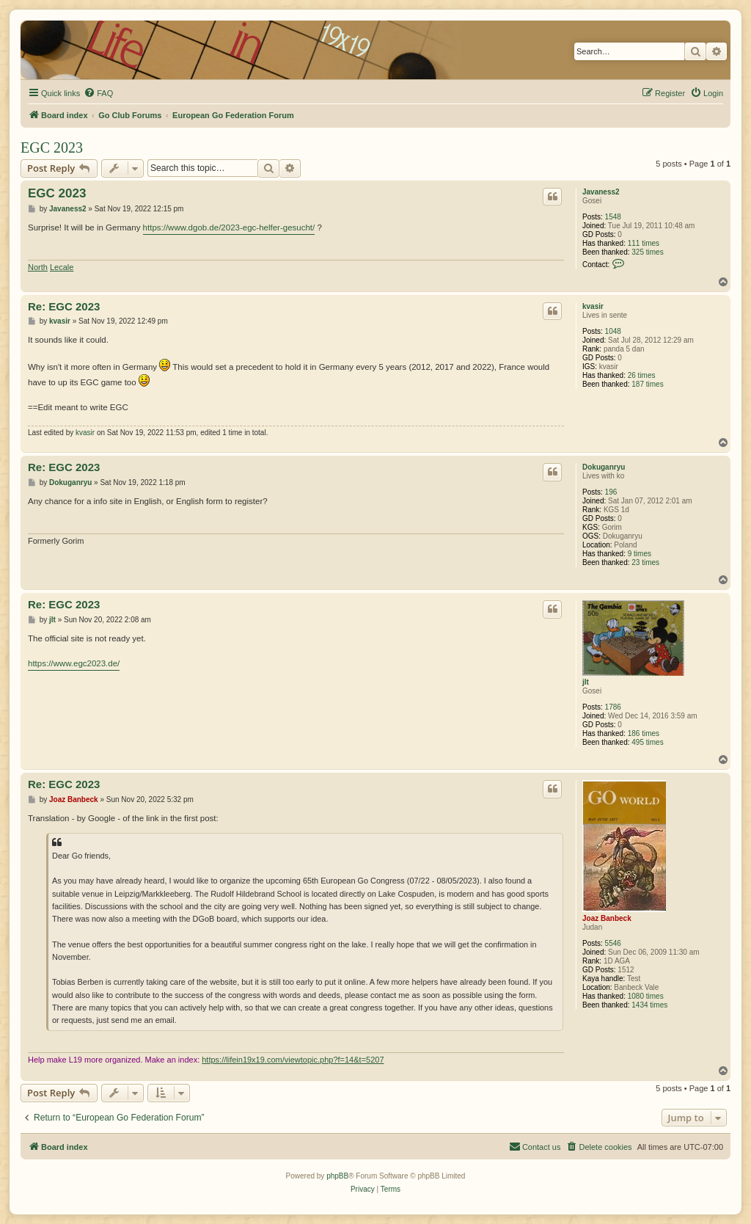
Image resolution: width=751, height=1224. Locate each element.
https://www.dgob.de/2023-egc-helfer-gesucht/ (229, 227)
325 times (647, 252)
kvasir (593, 306)
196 (611, 492)
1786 (613, 707)
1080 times (646, 996)
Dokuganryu (603, 467)
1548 (613, 217)
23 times (645, 562)
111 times (643, 243)
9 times (639, 554)
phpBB (337, 1176)
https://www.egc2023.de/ (74, 663)
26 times (642, 375)
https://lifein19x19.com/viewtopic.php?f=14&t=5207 (293, 1059)
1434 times (649, 1005)
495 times (647, 742)
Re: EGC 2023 (64, 306)
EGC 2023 (52, 147)
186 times (643, 733)
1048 (613, 331)
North (38, 267)
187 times (647, 384)
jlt (585, 682)
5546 (613, 943)
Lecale (61, 267)
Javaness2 (601, 192)
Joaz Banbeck (606, 918)
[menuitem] (98, 93)
